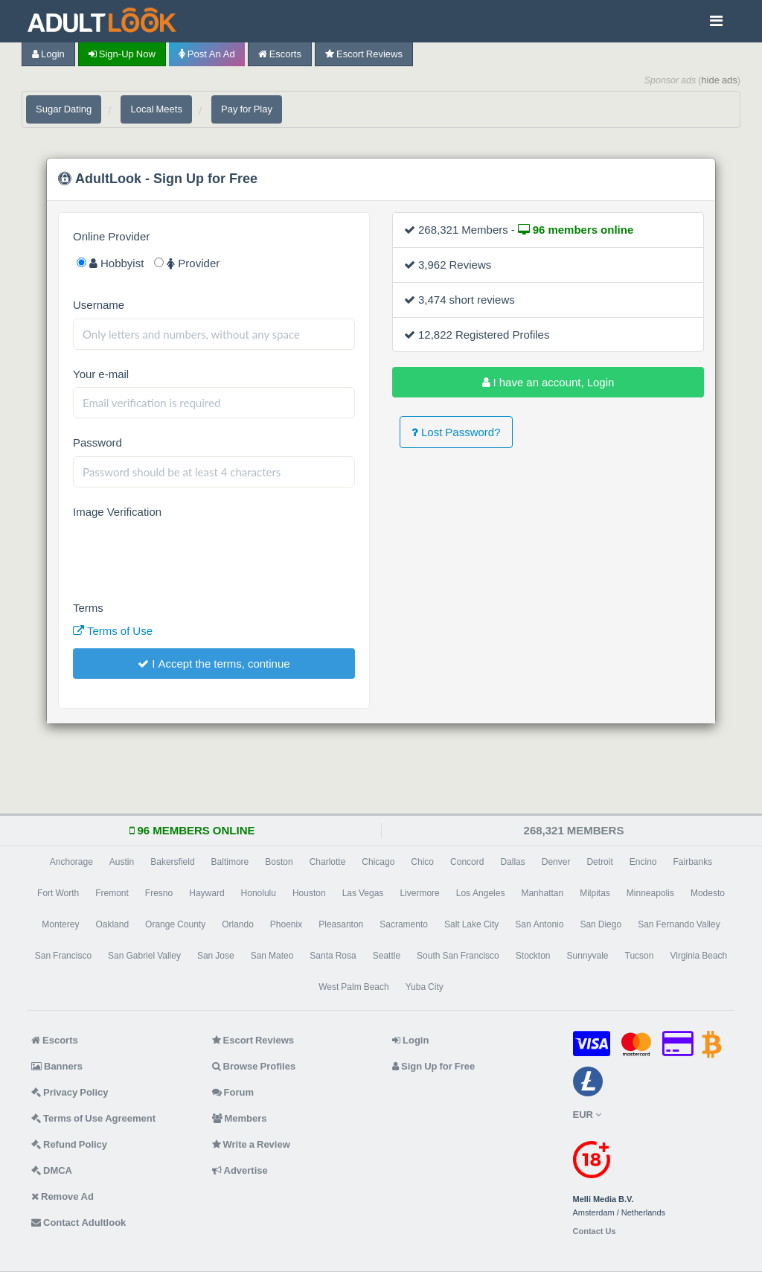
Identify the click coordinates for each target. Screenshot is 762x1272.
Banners (57, 1066)
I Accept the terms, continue (213, 663)
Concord (467, 861)
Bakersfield (172, 861)
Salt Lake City (471, 924)
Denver (556, 861)
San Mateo (272, 955)
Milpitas (595, 893)
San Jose (215, 955)
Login (48, 54)
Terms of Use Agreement (93, 1118)
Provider (187, 263)
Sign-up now (122, 54)
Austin (121, 861)
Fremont (112, 893)
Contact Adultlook (78, 1222)
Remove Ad (62, 1196)
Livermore (419, 893)
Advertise (240, 1170)
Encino (643, 861)
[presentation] (186, 554)
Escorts (279, 54)
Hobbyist (110, 263)
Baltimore (230, 861)
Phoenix (286, 924)
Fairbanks (693, 861)
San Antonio (539, 924)
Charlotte (328, 861)
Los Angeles (480, 893)
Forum (233, 1092)
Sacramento (404, 924)
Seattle (386, 955)
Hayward (206, 893)
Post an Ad (207, 54)
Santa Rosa (333, 955)
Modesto (708, 893)
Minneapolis (650, 893)
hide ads (719, 80)
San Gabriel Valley (144, 955)
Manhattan (542, 893)
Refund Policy (69, 1144)
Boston (278, 861)
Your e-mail (101, 374)
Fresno (159, 893)
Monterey (60, 924)
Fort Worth (58, 893)
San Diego (600, 924)
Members (239, 1118)
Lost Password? (456, 432)
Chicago (378, 861)
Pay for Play (246, 109)
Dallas (512, 861)
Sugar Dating (64, 109)
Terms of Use (113, 630)
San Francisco (63, 955)
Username (98, 304)
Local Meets (156, 109)
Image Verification (117, 511)
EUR (587, 1114)
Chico (422, 861)
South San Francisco (458, 955)
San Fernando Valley (679, 924)
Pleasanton (340, 924)
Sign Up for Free (433, 1066)
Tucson (639, 955)
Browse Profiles (254, 1066)
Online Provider (111, 236)
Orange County (175, 924)
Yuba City (425, 986)
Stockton (533, 955)
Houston (309, 893)
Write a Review (251, 1144)
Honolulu (258, 893)
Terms (88, 607)
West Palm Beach (353, 986)
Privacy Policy (70, 1092)
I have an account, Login (548, 382)
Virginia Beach (698, 955)
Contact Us (594, 1231)
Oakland (112, 924)
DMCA (51, 1170)
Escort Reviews (364, 54)
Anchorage (71, 861)
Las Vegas (363, 893)
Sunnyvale (588, 955)
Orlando (238, 924)
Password (97, 442)
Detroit (599, 861)
